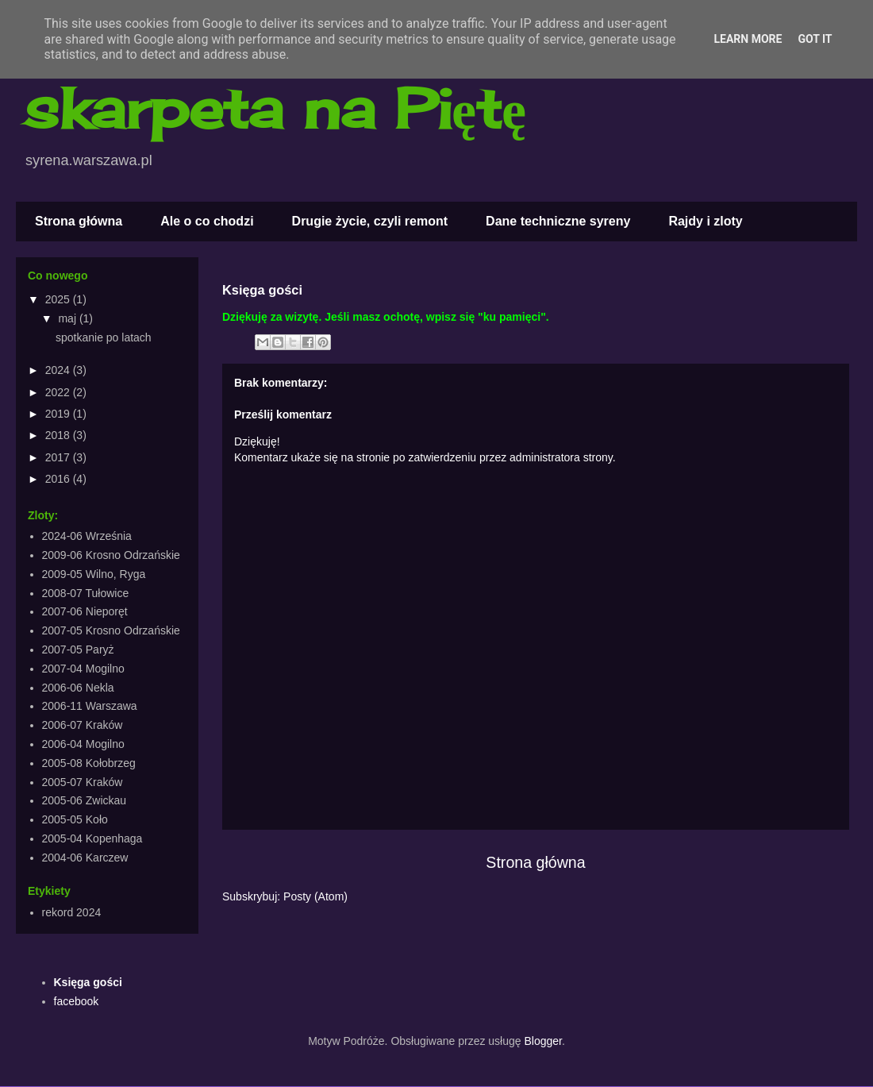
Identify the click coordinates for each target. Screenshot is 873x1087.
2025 (59, 299)
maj (68, 318)
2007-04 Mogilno (83, 668)
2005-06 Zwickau (84, 800)
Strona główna (78, 221)
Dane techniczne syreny (558, 221)
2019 (59, 413)
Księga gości (88, 982)
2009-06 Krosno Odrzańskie (111, 555)
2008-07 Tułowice (85, 593)
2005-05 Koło (75, 819)
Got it (815, 39)
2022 (59, 392)
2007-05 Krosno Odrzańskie (111, 630)
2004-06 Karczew (85, 857)
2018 (59, 435)
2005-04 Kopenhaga (92, 838)
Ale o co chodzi (206, 221)
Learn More (747, 39)
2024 (59, 370)
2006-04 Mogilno (83, 744)
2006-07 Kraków (82, 725)
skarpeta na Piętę (275, 108)
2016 (59, 478)
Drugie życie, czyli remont (370, 221)
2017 (59, 457)
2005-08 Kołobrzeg (89, 763)
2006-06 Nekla (78, 687)
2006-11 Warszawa (89, 706)
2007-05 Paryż (78, 649)
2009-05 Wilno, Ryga (94, 574)
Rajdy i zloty (705, 221)
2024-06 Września (87, 536)
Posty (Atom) (315, 896)
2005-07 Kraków (82, 782)
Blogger (542, 1041)
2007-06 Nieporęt (85, 611)
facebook (76, 1001)
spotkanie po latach (104, 337)
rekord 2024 (72, 912)
